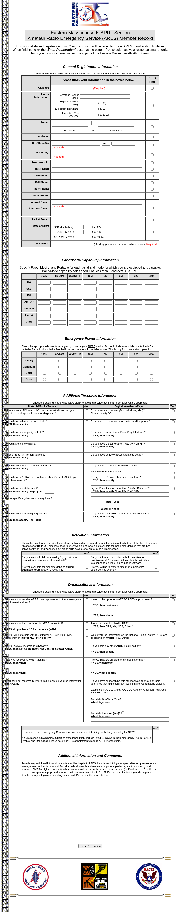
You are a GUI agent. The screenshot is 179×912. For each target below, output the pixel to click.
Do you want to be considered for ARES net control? (33, 623)
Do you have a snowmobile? (20, 443)
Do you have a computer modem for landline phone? (120, 421)
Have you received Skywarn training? (25, 659)
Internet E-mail (39, 202)
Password (42, 243)
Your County (40, 152)
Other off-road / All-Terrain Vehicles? (24, 454)
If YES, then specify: (103, 446)
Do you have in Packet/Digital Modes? (118, 432)
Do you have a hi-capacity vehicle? (24, 432)
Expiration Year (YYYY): (70, 114)
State (41, 143)
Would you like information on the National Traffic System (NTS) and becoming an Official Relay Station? (129, 636)
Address (43, 136)
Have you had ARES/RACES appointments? (121, 599)
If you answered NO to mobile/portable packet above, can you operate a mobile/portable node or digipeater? (39, 412)
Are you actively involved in (110, 623)
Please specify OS (101, 413)
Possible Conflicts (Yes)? (106, 699)
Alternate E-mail (38, 208)
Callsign (43, 87)
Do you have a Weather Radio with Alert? (114, 465)
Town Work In (40, 162)
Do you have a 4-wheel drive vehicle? (25, 421)
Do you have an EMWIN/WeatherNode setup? (117, 454)
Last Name (116, 130)
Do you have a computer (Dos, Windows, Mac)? (118, 410)
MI (93, 130)
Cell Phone (41, 182)
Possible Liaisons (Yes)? (105, 713)
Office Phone (40, 175)
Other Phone (40, 195)
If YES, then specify (16, 424)
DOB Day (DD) (64, 231)
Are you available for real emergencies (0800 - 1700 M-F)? (48, 568)
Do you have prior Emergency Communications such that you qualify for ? (78, 732)
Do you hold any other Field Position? (116, 645)
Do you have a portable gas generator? (26, 513)
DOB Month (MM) (63, 227)
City (34, 143)
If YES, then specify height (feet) (23, 491)
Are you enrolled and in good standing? (117, 659)
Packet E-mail (40, 219)
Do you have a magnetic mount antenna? (27, 465)
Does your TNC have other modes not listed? (116, 477)
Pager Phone (40, 188)
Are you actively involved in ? (26, 645)
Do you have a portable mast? (21, 488)
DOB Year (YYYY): (64, 236)
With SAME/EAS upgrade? (106, 471)
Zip (46, 143)
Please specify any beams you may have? (28, 498)
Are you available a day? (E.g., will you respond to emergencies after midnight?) (49, 558)
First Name (70, 130)
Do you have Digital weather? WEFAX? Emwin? (118, 443)
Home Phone (40, 168)
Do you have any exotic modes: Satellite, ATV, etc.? (120, 513)
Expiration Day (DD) (66, 108)
